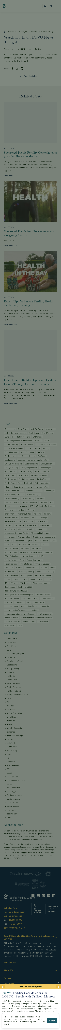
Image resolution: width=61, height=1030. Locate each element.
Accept (52, 1021)
